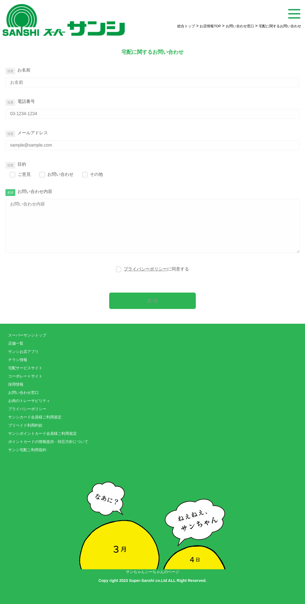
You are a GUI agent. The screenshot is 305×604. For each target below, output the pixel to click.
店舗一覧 (15, 343)
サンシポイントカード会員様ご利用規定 (42, 434)
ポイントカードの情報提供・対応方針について (48, 442)
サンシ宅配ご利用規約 (27, 450)
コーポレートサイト (25, 376)
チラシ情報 (17, 360)
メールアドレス (32, 132)
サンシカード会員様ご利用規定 (35, 417)
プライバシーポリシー (145, 269)
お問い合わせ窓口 (23, 393)
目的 (21, 164)
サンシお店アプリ (23, 352)
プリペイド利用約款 (25, 425)
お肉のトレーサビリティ (29, 401)
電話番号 (26, 101)
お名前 (23, 70)
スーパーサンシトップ (27, 335)
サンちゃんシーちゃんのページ (152, 516)
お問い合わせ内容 (34, 191)
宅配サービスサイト (25, 368)
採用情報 (15, 384)
